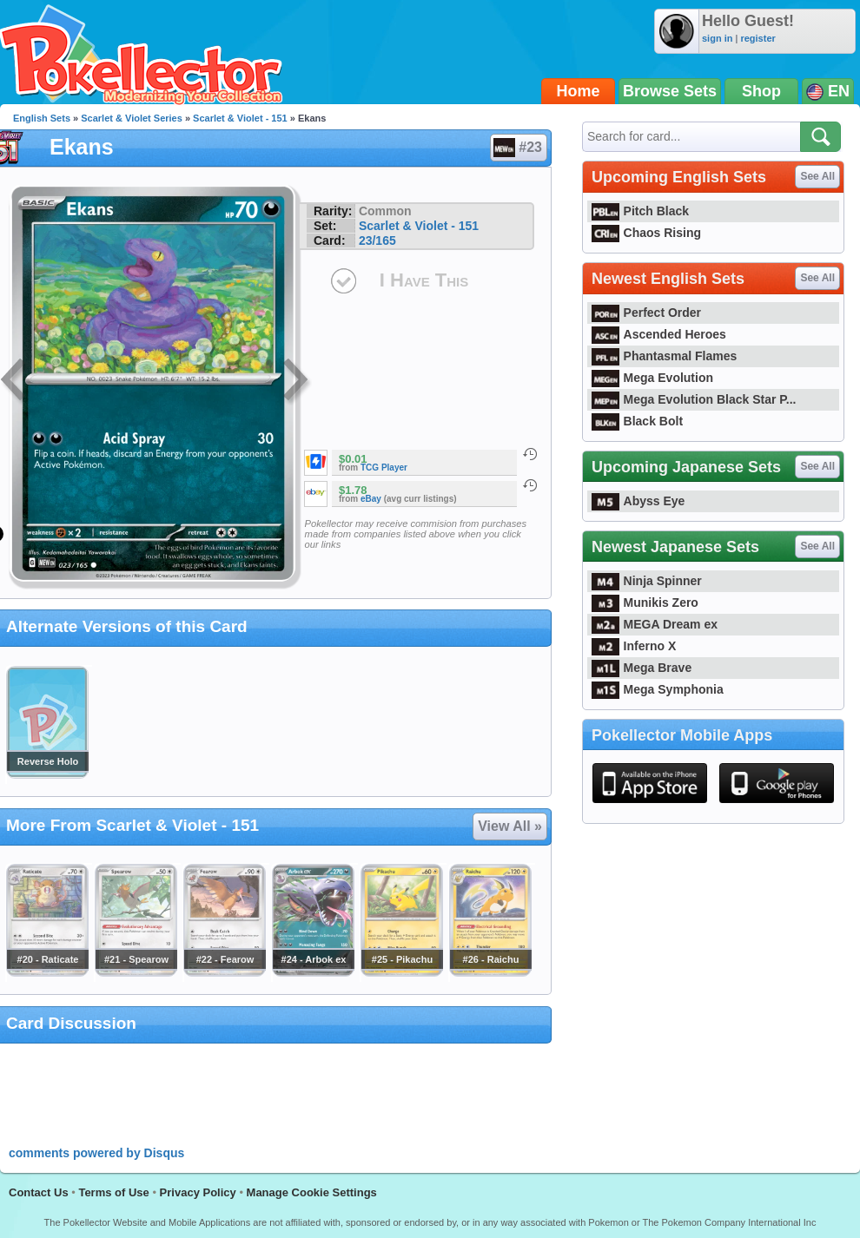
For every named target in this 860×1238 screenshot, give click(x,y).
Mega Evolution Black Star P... (694, 399)
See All (817, 176)
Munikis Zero (645, 602)
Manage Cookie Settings (312, 1192)
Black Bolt (637, 421)
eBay (371, 499)
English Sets (41, 118)
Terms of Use (113, 1192)
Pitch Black (640, 211)
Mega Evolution (652, 378)
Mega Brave (641, 668)
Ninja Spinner (647, 581)
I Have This (424, 280)
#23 (517, 147)
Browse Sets (670, 91)
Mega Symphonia (658, 689)
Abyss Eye (638, 501)
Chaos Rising (646, 233)
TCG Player (384, 467)
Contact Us (39, 1192)
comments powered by (96, 1153)
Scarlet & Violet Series (131, 118)
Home (578, 91)
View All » (510, 826)
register (757, 38)
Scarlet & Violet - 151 (240, 118)
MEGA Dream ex (655, 624)
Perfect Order (646, 312)
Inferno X (634, 646)
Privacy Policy (198, 1192)
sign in (717, 38)
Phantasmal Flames (664, 356)
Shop (761, 91)
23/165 (377, 240)
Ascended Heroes (659, 334)
